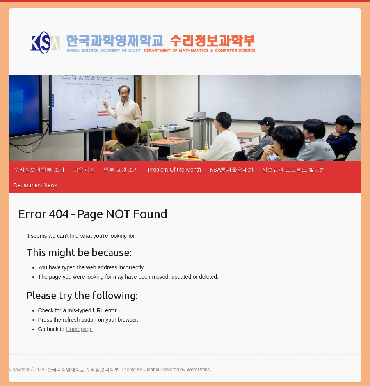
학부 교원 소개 (121, 169)
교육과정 (84, 169)
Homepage (79, 329)
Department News (35, 185)
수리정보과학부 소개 (39, 169)
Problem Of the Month (174, 169)
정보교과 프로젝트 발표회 (293, 169)
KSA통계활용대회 (231, 169)
